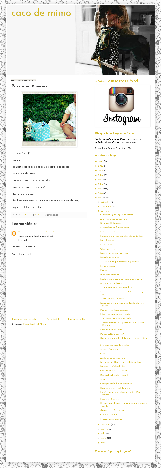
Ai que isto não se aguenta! (113, 219)
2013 (100, 198)
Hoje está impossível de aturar (115, 388)
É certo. (104, 270)
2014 (100, 193)
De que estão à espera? (112, 334)
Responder (23, 240)
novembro (106, 206)
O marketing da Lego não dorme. (116, 215)
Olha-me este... (107, 249)
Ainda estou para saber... (112, 358)
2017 (100, 180)
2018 (100, 175)
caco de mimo (41, 13)
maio (103, 443)
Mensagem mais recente (24, 319)
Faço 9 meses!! (107, 240)
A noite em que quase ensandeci (116, 318)
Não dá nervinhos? (109, 258)
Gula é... (104, 354)
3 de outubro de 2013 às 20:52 (43, 232)
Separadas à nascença (111, 419)
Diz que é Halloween (110, 223)
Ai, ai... (103, 379)
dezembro (106, 202)
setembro (106, 425)
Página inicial (52, 319)
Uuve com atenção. (109, 275)
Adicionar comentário (24, 247)
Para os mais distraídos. (112, 330)
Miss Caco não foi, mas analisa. (115, 314)
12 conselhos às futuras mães (114, 228)
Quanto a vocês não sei (112, 410)
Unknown (22, 232)
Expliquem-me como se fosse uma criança (121, 279)
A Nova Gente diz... (109, 349)
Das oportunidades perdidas (114, 310)
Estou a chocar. (107, 266)
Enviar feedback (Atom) (35, 324)
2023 (101, 161)
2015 (100, 189)
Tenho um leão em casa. (112, 299)
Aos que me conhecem (111, 283)
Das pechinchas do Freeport (114, 375)
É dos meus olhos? (109, 232)
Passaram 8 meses (109, 399)
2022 (101, 166)
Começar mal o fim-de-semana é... (117, 384)
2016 (100, 184)
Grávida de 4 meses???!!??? (113, 371)
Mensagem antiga (77, 319)
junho (104, 438)
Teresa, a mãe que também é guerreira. (119, 262)
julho (103, 434)
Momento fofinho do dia (112, 366)
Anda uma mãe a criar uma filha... (117, 287)
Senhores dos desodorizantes (114, 345)
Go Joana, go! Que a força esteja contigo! (120, 362)
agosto (104, 429)
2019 (100, 170)
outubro (105, 211)
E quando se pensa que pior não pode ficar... (122, 236)
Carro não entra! (108, 415)
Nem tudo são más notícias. (114, 253)
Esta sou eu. (106, 245)
